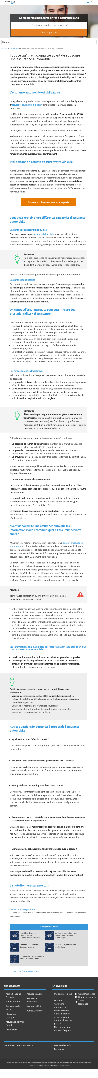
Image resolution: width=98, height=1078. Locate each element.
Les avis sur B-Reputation (22, 909)
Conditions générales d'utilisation (47, 1066)
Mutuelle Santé (13, 1001)
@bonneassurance (84, 996)
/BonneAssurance (84, 993)
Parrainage (59, 1049)
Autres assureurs (62, 1010)
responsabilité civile (44, 234)
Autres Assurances (35, 1010)
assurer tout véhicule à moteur (27, 104)
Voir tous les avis (62, 1045)
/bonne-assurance (81, 1002)
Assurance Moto (34, 1006)
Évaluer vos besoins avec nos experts (48, 202)
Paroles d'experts (62, 1030)
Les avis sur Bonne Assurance (24, 970)
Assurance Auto (34, 993)
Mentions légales (64, 1062)
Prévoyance (11, 1029)
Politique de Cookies (63, 1066)
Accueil (4, 48)
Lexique (58, 1000)
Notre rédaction (62, 1026)
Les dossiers (14, 48)
